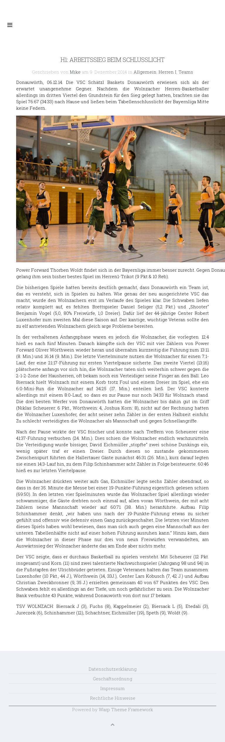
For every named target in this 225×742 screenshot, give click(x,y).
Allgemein (145, 72)
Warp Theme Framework (126, 709)
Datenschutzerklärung (112, 669)
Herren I (167, 72)
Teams (185, 72)
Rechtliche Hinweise (112, 698)
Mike (75, 72)
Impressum (112, 688)
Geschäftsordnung (112, 679)
